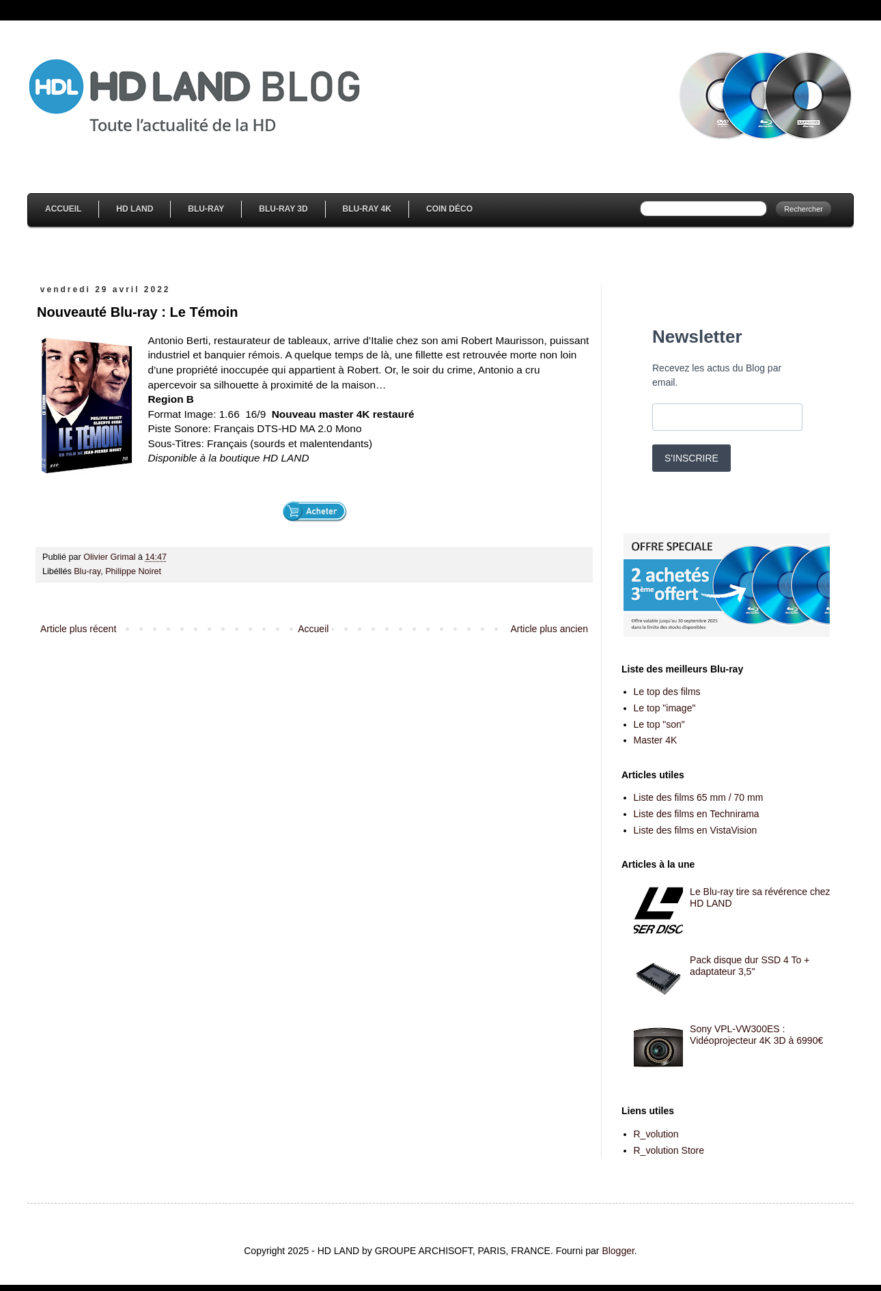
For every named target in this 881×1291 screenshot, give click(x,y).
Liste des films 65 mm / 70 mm (699, 797)
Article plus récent (78, 628)
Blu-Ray (206, 209)
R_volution (656, 1134)
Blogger (618, 1250)
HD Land (134, 209)
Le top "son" (659, 724)
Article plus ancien (549, 628)
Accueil (63, 209)
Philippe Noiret (133, 571)
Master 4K (655, 740)
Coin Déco (449, 209)
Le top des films (667, 691)
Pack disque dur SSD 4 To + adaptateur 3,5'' (749, 965)
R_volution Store (669, 1150)
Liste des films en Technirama (696, 813)
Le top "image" (665, 708)
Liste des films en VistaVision (695, 830)
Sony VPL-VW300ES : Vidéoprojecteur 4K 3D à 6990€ (756, 1034)
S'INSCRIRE (691, 458)
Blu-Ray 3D (283, 209)
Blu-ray (87, 571)
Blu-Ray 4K (367, 209)
